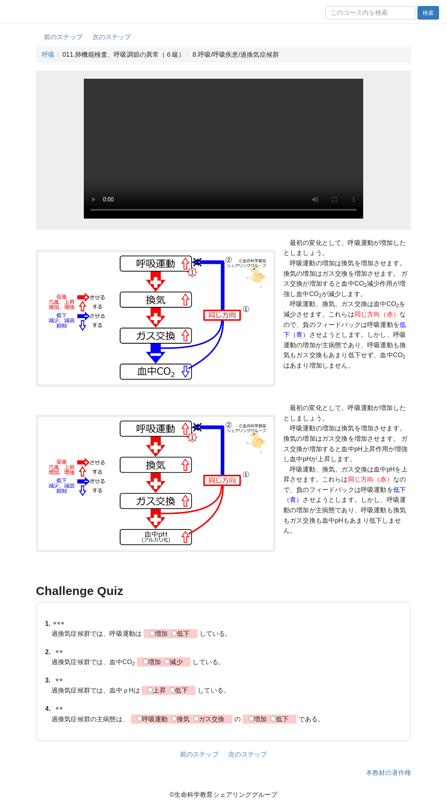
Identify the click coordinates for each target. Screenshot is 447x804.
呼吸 (48, 54)
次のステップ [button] (112, 37)
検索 (428, 13)
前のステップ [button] (63, 37)
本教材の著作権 (388, 772)
